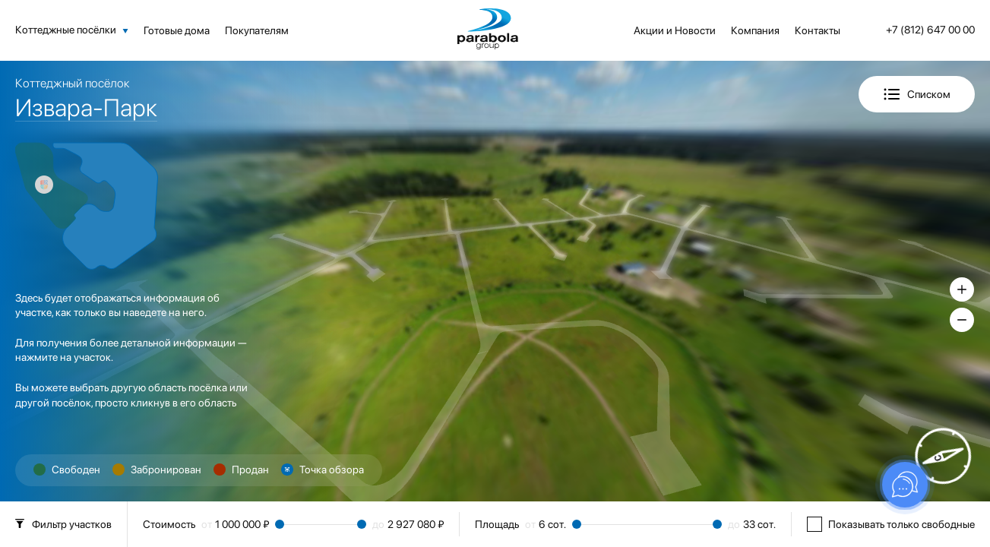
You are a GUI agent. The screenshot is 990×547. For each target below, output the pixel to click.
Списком (928, 94)
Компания (755, 30)
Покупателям (257, 30)
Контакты (817, 30)
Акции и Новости (675, 30)
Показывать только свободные (891, 524)
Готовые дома (177, 30)
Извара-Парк (86, 107)
